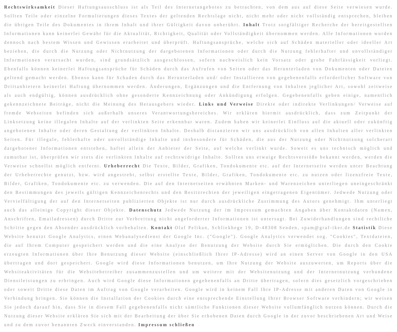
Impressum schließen (166, 324)
